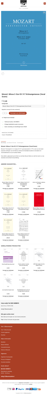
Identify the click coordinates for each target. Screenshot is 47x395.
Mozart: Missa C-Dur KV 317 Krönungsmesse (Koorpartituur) (23, 183)
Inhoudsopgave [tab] (20, 142)
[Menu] (2, 3)
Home (20, 8)
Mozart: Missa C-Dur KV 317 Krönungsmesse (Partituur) (39, 209)
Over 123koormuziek (6, 329)
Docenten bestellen (5, 362)
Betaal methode (5, 344)
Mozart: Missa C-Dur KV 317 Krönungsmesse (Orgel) (23, 209)
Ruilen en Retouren (5, 349)
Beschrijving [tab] (3, 142)
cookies (30, 384)
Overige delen (5, 103)
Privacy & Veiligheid (6, 359)
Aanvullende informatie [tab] (11, 142)
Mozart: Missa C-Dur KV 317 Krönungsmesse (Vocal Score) (8, 183)
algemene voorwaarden (24, 382)
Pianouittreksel (25, 8)
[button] (8, 118)
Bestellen (3, 342)
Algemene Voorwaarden (7, 357)
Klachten (3, 335)
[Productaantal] (4, 113)
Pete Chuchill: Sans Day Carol (8, 264)
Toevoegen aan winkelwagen (17, 113)
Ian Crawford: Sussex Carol (8, 290)
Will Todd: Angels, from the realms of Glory (38, 264)
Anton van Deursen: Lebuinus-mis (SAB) (39, 183)
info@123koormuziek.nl (7, 309)
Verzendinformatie (5, 347)
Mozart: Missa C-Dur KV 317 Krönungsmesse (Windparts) (8, 234)
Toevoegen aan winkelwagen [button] (8, 188)
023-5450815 (15, 303)
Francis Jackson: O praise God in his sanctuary (23, 264)
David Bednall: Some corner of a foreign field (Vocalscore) (23, 290)
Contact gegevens (5, 332)
